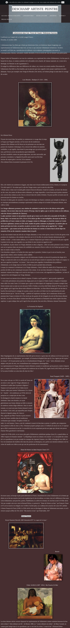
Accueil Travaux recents (10, 15)
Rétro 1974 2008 (41, 15)
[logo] (35, 8)
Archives (53, 15)
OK (63, 2)
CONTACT (62, 15)
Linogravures (28, 15)
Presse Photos (6, 19)
